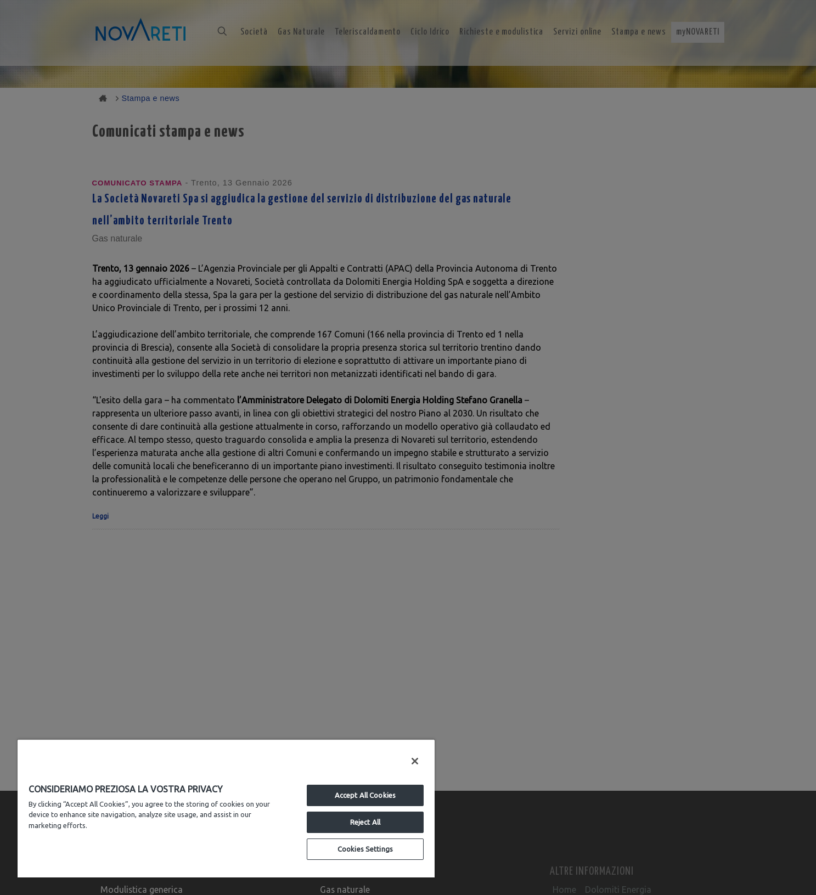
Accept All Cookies (365, 795)
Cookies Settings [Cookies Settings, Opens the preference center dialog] (365, 849)
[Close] (415, 761)
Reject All (365, 822)
